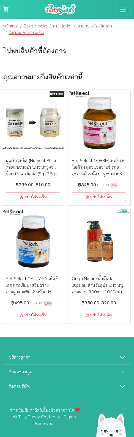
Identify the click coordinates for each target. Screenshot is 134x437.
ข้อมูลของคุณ (21, 372)
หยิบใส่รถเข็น (33, 196)
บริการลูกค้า (19, 357)
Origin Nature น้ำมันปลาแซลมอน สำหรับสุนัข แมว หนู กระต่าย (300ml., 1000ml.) (97, 285)
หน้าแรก (10, 26)
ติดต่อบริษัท (19, 386)
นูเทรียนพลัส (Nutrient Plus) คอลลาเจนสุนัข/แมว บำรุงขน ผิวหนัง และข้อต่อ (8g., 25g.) (31, 167)
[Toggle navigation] (123, 9)
